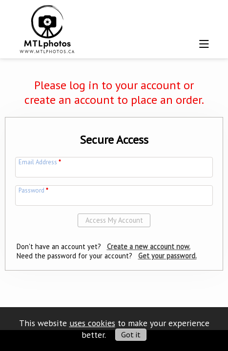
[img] (48, 27)
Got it (131, 334)
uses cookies (92, 323)
